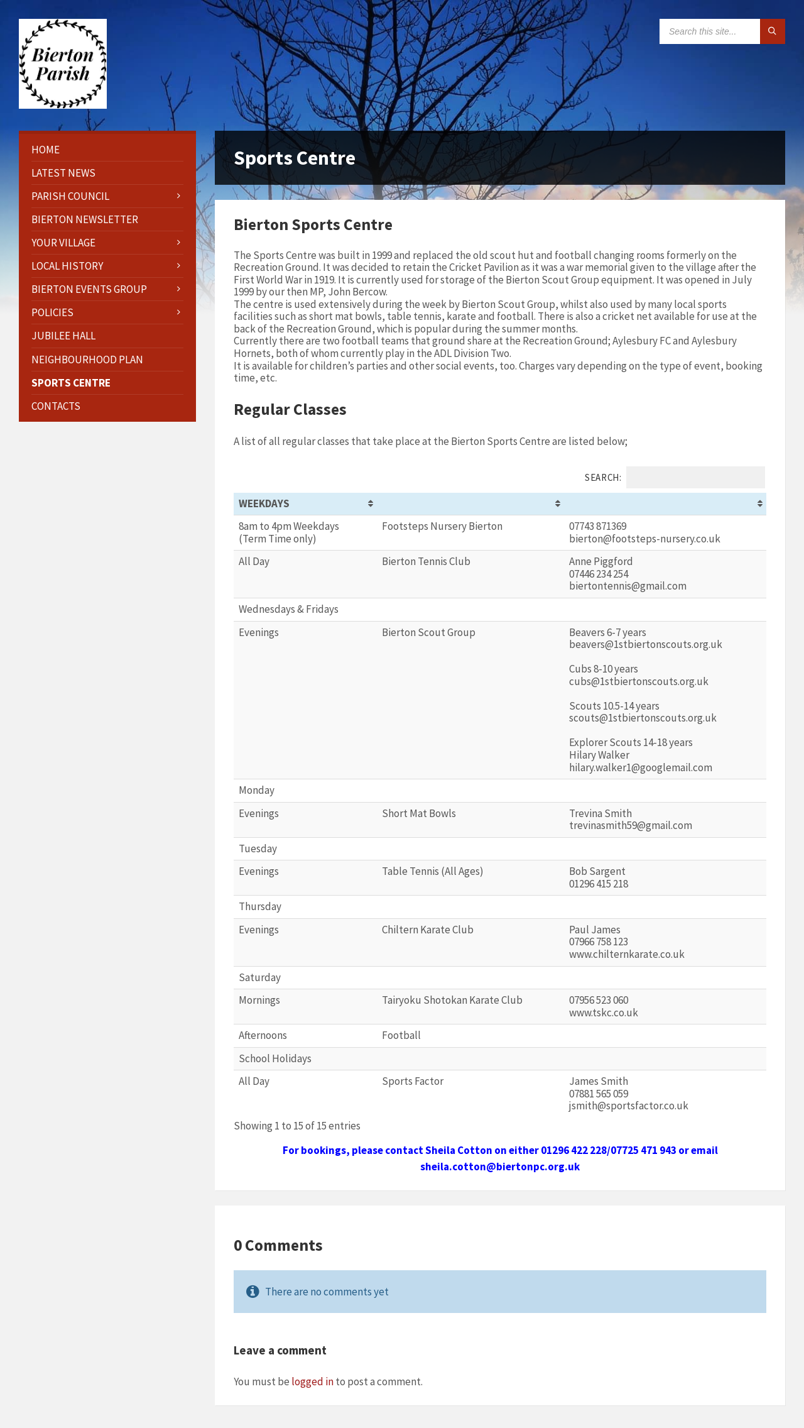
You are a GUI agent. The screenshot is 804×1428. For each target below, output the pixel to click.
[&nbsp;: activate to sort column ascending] (471, 504)
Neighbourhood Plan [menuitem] (87, 359)
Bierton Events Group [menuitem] (89, 289)
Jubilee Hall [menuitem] (63, 336)
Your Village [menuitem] (63, 243)
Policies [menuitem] (52, 312)
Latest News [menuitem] (63, 173)
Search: (675, 477)
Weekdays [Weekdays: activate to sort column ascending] (264, 503)
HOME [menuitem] (45, 150)
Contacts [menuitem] (55, 406)
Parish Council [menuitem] (70, 196)
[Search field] (722, 31)
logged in (312, 1381)
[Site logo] (63, 105)
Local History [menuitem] (67, 266)
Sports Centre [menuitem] (71, 383)
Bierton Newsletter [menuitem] (84, 219)
